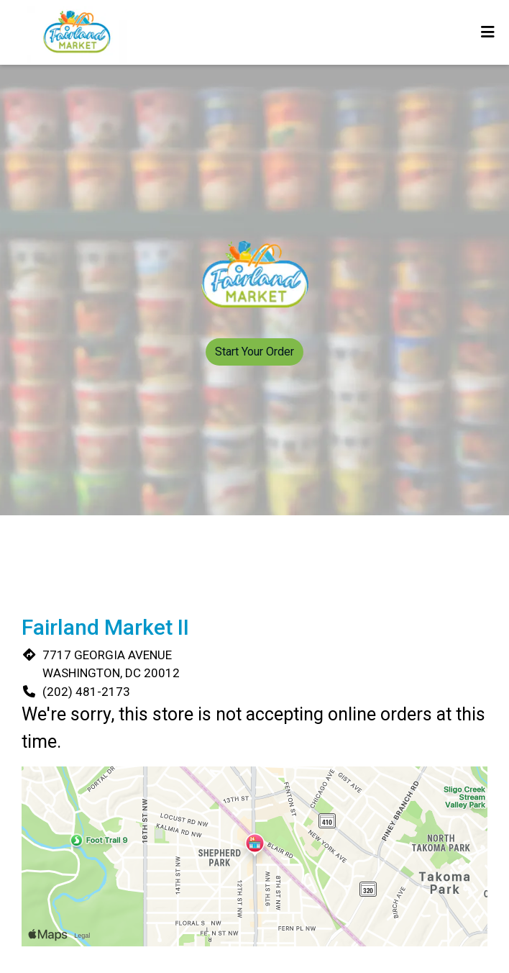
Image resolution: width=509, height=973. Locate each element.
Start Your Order (254, 351)
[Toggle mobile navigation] (487, 32)
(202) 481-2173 (86, 691)
